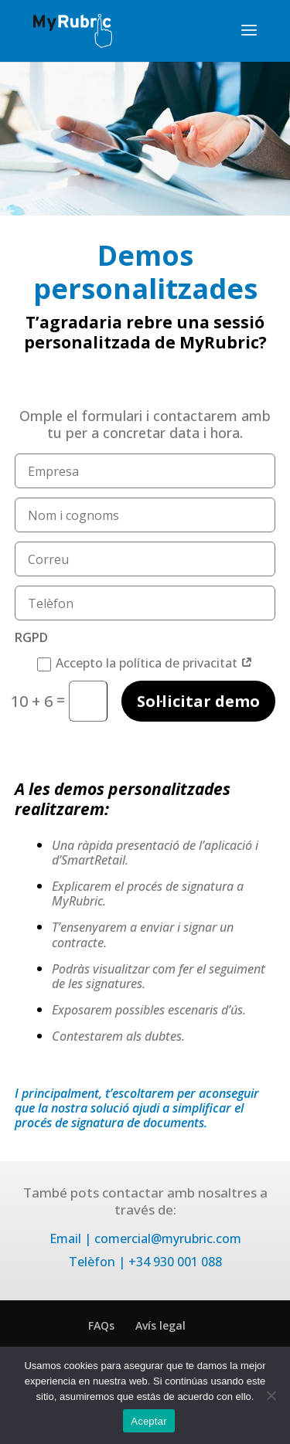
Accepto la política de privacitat (145, 663)
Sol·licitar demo (198, 701)
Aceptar (149, 1421)
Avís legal (160, 1325)
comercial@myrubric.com (167, 1238)
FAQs (101, 1325)
